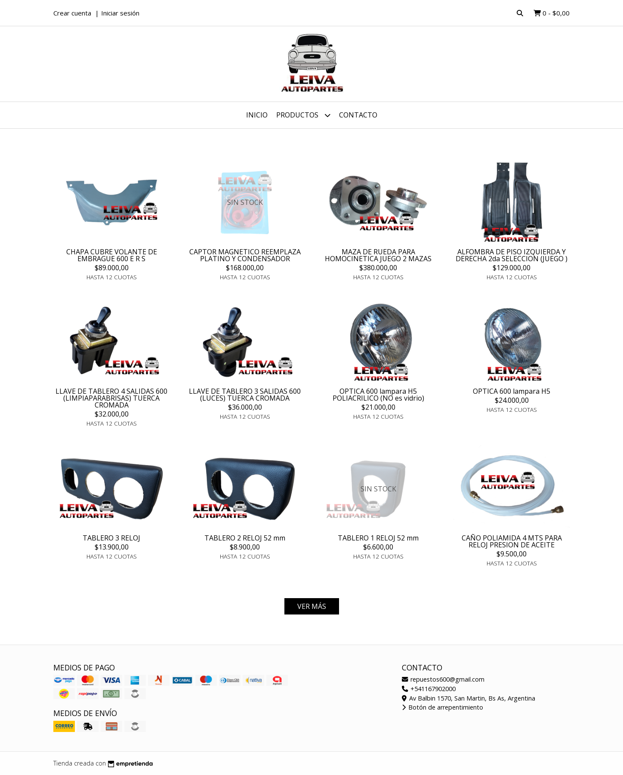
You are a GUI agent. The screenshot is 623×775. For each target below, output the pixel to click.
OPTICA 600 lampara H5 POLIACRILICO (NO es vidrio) (378, 394)
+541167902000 (429, 689)
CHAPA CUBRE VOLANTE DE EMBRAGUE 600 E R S (111, 255)
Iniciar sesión (120, 13)
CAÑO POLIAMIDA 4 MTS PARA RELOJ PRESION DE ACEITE (512, 541)
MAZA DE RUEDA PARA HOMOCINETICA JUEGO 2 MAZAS (378, 255)
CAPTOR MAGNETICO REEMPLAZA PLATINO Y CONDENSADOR (245, 255)
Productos (303, 115)
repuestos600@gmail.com (443, 679)
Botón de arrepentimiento (442, 707)
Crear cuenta (72, 13)
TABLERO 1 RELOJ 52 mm (378, 538)
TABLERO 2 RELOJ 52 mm (244, 538)
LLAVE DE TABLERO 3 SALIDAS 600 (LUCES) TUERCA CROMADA (245, 394)
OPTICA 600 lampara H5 (511, 391)
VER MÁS (311, 606)
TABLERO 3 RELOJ (111, 538)
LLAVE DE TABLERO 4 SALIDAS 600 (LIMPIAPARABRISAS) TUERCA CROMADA (111, 398)
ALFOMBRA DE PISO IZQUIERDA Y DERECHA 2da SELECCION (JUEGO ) (511, 255)
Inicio (257, 115)
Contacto (358, 115)
